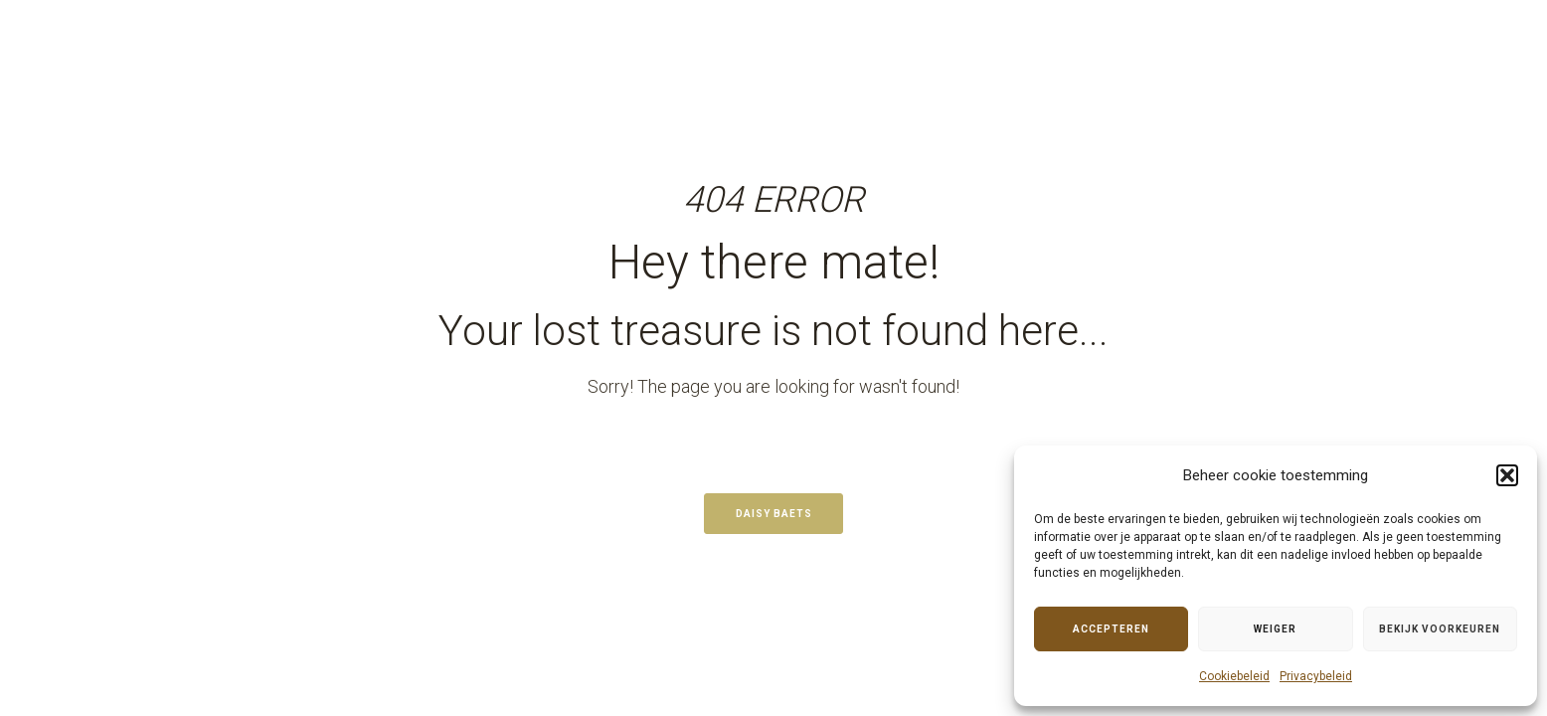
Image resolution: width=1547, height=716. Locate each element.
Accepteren (1111, 629)
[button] (1507, 475)
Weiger (1275, 629)
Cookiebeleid (1234, 676)
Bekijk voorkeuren (1439, 629)
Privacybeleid (1316, 676)
